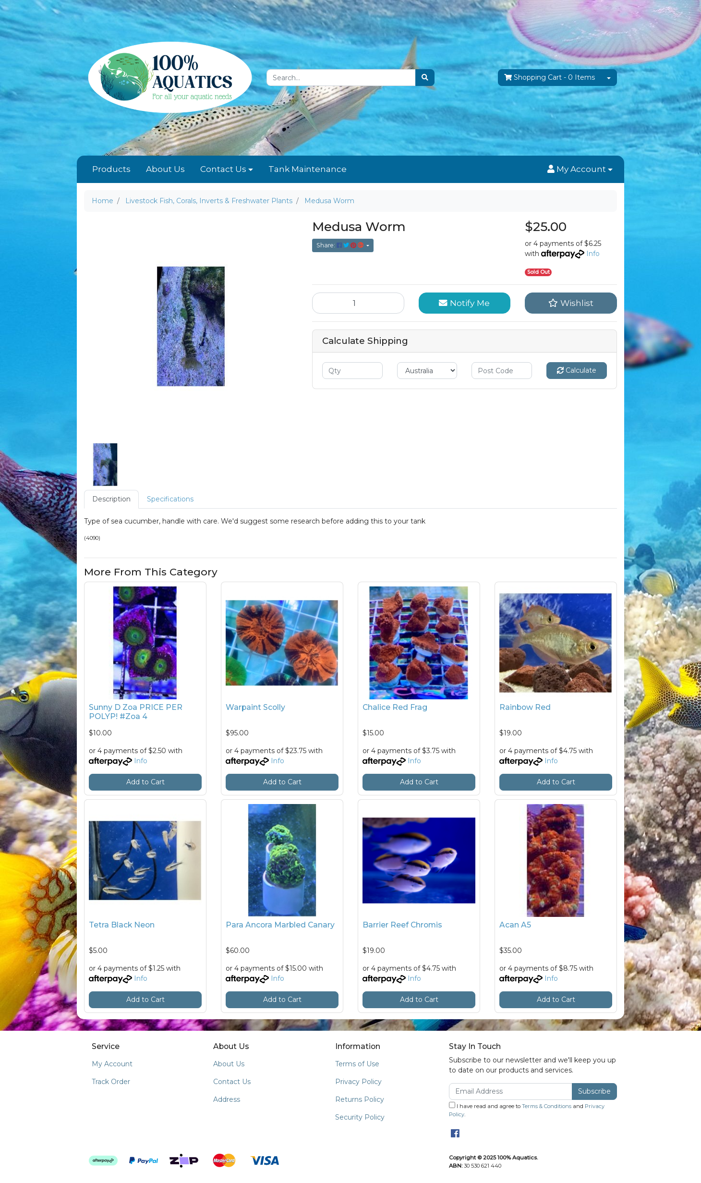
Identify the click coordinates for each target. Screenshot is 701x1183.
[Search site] (425, 77)
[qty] (352, 370)
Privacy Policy (358, 1081)
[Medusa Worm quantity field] (358, 303)
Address (226, 1099)
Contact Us (223, 169)
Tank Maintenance (307, 169)
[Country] (427, 370)
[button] (580, 169)
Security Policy (360, 1117)
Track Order (111, 1081)
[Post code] (501, 370)
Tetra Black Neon (122, 924)
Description (111, 499)
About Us (165, 169)
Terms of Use (357, 1064)
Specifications (170, 499)
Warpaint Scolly (255, 707)
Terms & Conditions (546, 1106)
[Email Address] (510, 1091)
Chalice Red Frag (395, 707)
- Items (549, 78)
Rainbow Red (525, 707)
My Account (112, 1064)
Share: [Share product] (340, 245)
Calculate (576, 370)
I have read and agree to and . (526, 1110)
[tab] (111, 499)
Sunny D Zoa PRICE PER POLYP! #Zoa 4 (135, 712)
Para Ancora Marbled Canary (280, 924)
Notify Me (464, 303)
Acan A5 (515, 924)
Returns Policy (359, 1099)
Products (111, 169)
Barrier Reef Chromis (402, 924)
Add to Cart (145, 782)
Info (593, 253)
